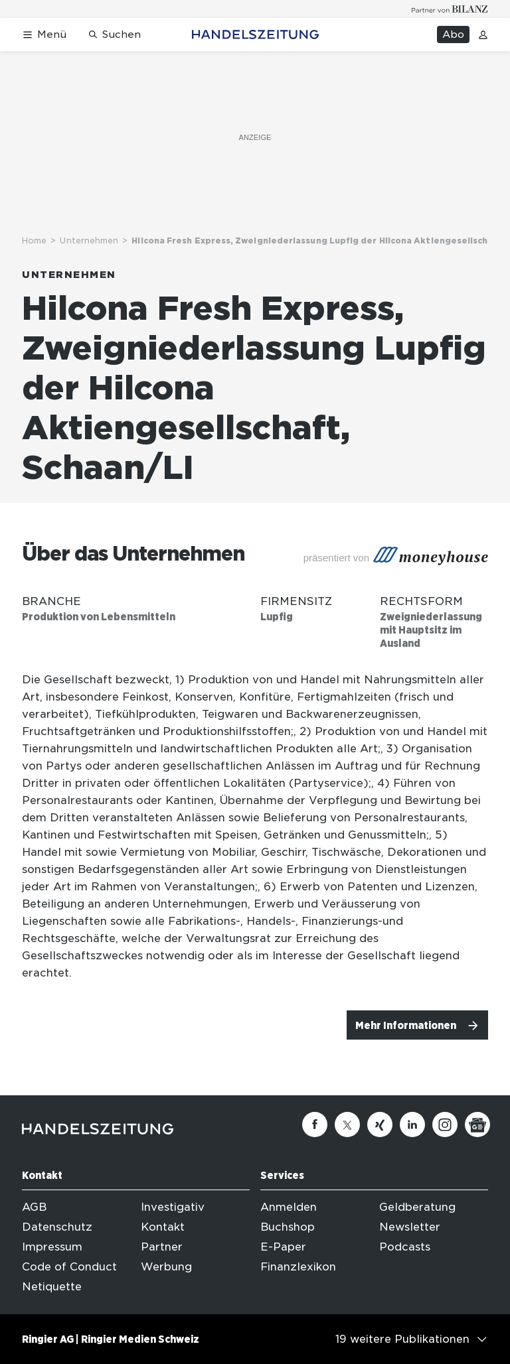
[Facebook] (314, 1124)
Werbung (166, 1267)
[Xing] (379, 1124)
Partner (162, 1247)
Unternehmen (89, 240)
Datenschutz (57, 1227)
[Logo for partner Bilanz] (450, 9)
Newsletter (409, 1227)
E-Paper (283, 1247)
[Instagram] (445, 1124)
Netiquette (52, 1286)
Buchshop (287, 1227)
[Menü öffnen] (44, 35)
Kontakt (163, 1227)
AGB (34, 1207)
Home (34, 240)
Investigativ (173, 1207)
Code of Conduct (69, 1267)
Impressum (52, 1247)
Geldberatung (417, 1207)
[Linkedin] (412, 1124)
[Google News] (477, 1124)
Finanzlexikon (298, 1267)
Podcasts (404, 1247)
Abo (453, 34)
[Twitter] (347, 1124)
